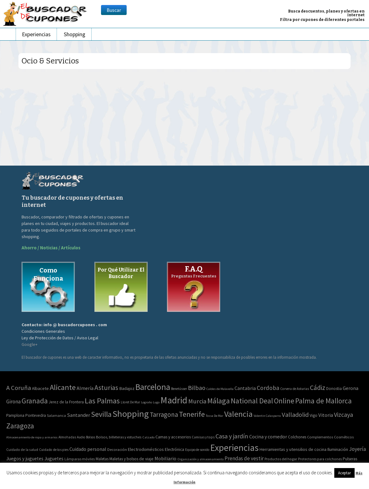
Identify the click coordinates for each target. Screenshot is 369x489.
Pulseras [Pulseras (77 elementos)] (350, 459)
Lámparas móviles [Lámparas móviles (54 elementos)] (79, 459)
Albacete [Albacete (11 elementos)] (40, 388)
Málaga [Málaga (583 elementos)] (218, 401)
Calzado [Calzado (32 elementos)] (148, 437)
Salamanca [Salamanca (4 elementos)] (56, 415)
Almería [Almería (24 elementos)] (85, 388)
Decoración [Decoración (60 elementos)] (117, 449)
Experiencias (36, 34)
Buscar (114, 10)
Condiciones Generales (43, 331)
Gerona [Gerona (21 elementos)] (350, 388)
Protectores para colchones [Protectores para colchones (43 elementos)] (320, 459)
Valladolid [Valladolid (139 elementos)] (295, 415)
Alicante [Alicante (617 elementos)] (63, 387)
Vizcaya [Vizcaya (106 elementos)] (343, 414)
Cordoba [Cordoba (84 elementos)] (268, 388)
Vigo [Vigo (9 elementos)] (313, 415)
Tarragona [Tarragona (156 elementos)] (164, 414)
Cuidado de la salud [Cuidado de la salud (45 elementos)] (22, 449)
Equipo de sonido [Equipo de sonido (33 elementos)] (197, 449)
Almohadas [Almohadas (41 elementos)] (67, 437)
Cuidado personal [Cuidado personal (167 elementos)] (87, 449)
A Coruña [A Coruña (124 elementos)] (18, 388)
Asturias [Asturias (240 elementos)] (106, 387)
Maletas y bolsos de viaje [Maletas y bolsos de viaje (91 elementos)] (131, 459)
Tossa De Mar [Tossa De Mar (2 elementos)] (214, 416)
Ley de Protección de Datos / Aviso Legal (60, 338)
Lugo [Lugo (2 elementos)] (156, 402)
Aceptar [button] (344, 473)
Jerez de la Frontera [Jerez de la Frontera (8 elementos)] (66, 402)
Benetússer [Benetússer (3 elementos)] (179, 389)
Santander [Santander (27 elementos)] (78, 415)
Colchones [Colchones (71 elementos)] (297, 437)
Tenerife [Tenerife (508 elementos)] (192, 414)
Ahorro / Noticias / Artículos (51, 248)
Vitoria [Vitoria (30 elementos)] (325, 415)
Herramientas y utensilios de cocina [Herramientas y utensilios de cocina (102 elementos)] (293, 449)
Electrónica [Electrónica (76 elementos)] (174, 449)
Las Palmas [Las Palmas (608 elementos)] (102, 401)
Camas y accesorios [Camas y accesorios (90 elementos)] (173, 437)
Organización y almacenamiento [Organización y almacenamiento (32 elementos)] (200, 459)
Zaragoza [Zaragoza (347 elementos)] (20, 425)
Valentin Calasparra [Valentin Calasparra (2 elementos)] (267, 416)
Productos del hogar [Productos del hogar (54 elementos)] (281, 459)
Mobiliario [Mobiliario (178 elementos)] (165, 458)
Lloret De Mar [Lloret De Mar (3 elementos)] (130, 402)
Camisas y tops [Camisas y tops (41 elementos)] (203, 437)
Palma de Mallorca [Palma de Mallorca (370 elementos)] (323, 400)
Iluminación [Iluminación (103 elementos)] (337, 449)
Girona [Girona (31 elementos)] (13, 401)
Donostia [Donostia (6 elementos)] (334, 388)
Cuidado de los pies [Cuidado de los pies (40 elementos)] (53, 449)
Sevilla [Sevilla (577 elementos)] (101, 414)
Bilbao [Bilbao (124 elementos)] (196, 388)
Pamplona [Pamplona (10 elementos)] (15, 415)
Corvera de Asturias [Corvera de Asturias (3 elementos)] (294, 389)
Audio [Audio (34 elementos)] (81, 437)
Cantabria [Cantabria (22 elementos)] (245, 388)
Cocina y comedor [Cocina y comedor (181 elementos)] (268, 436)
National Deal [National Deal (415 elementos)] (252, 400)
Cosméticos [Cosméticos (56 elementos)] (344, 437)
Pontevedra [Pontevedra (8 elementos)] (35, 415)
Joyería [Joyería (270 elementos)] (357, 449)
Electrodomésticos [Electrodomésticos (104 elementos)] (146, 449)
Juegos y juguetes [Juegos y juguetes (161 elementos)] (24, 459)
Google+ (30, 344)
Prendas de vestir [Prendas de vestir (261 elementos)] (244, 458)
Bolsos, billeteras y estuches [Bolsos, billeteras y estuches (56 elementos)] (118, 437)
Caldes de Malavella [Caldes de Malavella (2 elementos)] (220, 389)
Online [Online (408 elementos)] (284, 400)
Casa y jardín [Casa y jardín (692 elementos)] (231, 436)
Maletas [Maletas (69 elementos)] (102, 459)
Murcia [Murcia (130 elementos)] (197, 401)
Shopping (74, 34)
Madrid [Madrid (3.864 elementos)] (173, 400)
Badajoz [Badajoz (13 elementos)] (126, 388)
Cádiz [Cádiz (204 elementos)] (317, 387)
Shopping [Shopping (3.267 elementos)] (131, 413)
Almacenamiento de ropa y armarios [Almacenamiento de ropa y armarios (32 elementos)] (32, 437)
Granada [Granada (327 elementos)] (35, 400)
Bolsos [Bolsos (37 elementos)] (90, 437)
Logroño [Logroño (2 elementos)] (146, 402)
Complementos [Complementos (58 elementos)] (320, 437)
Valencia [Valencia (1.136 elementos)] (238, 414)
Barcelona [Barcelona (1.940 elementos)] (152, 387)
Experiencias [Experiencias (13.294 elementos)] (234, 447)
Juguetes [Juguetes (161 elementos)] (53, 459)
